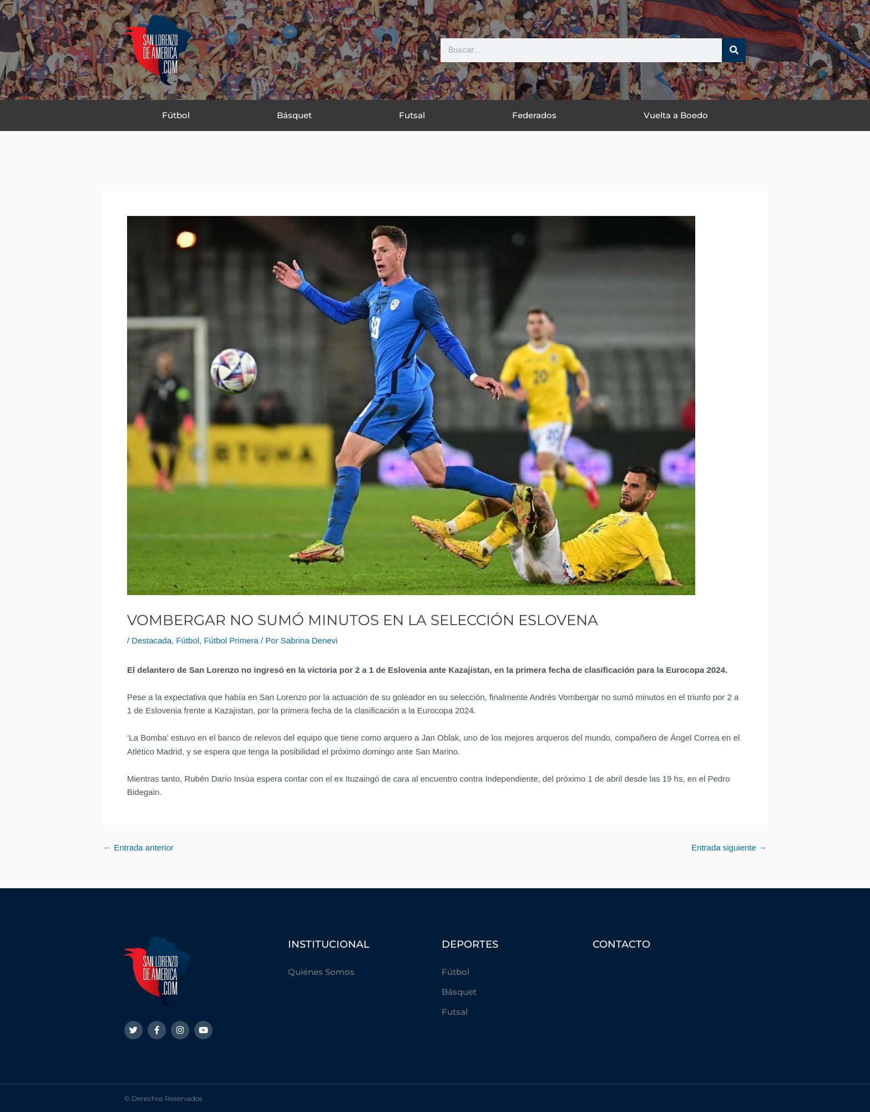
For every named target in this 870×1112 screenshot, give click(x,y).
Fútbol (176, 115)
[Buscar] (734, 50)
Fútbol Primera (231, 640)
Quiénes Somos (321, 972)
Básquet (294, 115)
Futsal (412, 115)
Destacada (151, 640)
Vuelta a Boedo (676, 115)
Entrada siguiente (729, 847)
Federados (534, 115)
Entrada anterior (138, 847)
